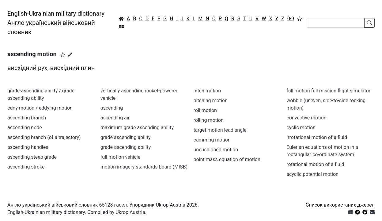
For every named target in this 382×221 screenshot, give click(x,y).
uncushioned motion (216, 150)
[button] (62, 54)
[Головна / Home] (121, 19)
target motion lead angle (220, 130)
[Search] (336, 23)
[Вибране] (300, 19)
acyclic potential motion (312, 174)
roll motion (205, 110)
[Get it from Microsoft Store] (350, 212)
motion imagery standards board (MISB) (144, 167)
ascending (111, 108)
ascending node (24, 127)
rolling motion (209, 120)
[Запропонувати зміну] (70, 54)
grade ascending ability (125, 137)
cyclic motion (301, 127)
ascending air (115, 118)
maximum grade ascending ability (137, 127)
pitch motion (207, 91)
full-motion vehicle (120, 157)
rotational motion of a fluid (315, 164)
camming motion (212, 140)
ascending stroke (26, 167)
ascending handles (27, 147)
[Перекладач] (121, 27)
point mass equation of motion (227, 159)
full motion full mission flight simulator (328, 91)
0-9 (290, 18)
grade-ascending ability (125, 147)
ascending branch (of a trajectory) (44, 137)
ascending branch (26, 118)
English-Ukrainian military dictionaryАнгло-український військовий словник (55, 23)
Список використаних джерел (340, 205)
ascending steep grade (32, 157)
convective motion (306, 118)
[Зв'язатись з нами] (372, 212)
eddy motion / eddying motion (40, 108)
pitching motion (211, 100)
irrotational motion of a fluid (316, 137)
